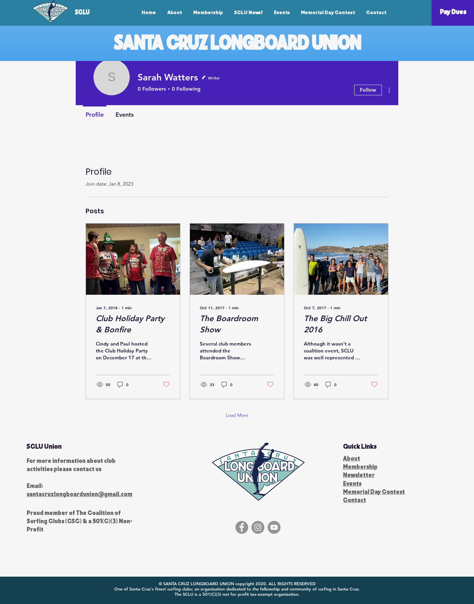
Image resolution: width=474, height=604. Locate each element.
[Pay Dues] (453, 11)
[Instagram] (257, 527)
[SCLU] (89, 11)
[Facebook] (241, 527)
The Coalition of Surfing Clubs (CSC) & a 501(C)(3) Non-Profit (79, 521)
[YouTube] (274, 527)
